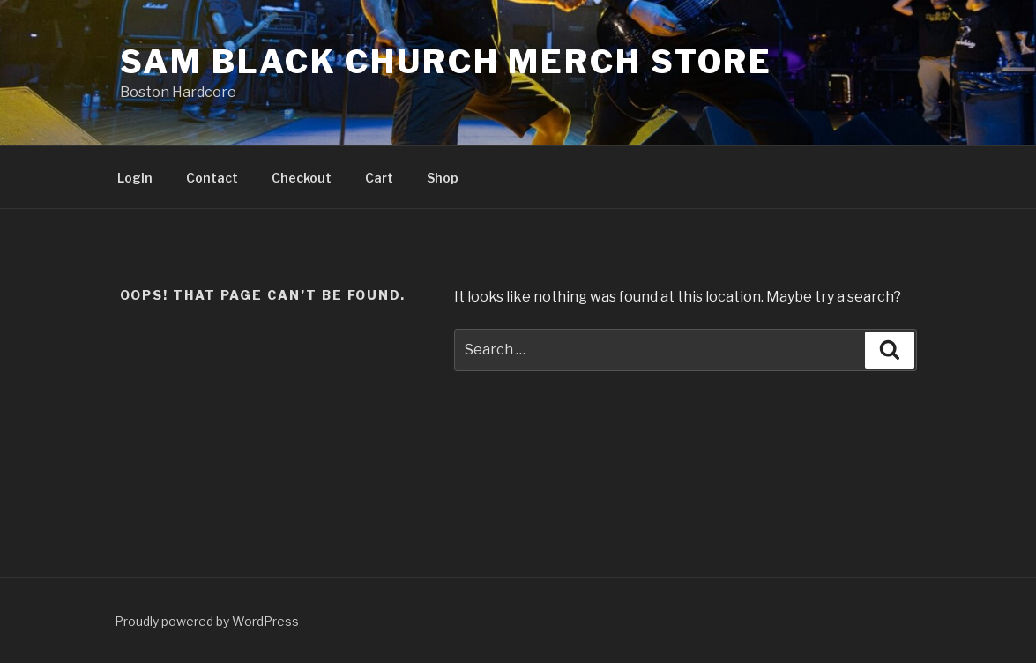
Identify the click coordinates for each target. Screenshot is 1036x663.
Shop (442, 177)
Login (135, 177)
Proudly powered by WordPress (207, 621)
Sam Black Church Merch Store (446, 61)
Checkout (302, 177)
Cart (379, 177)
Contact (212, 177)
